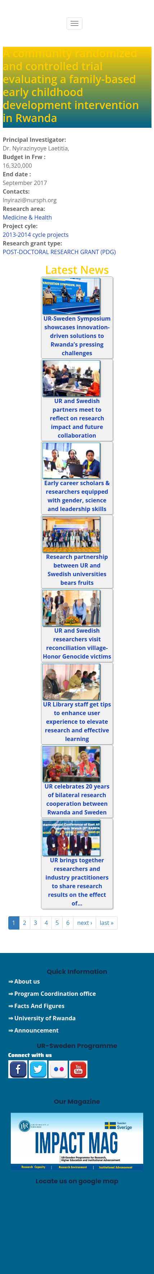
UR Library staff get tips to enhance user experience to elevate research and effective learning (77, 721)
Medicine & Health (27, 217)
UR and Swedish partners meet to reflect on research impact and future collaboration (77, 418)
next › (84, 923)
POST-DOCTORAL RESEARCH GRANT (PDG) (59, 252)
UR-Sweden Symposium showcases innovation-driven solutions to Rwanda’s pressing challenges (77, 336)
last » (106, 923)
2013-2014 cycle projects (36, 235)
